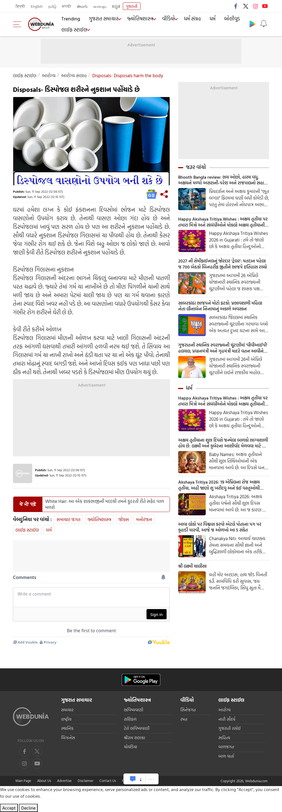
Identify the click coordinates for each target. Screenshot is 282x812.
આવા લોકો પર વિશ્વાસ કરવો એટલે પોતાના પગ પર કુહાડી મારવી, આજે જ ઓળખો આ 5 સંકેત (222, 538)
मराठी (66, 6)
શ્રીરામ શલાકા (134, 738)
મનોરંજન (144, 519)
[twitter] (37, 751)
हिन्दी (20, 6)
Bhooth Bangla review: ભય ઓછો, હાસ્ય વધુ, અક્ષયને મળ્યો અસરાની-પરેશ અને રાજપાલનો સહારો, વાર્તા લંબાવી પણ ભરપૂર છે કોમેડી (221, 180)
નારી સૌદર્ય (226, 719)
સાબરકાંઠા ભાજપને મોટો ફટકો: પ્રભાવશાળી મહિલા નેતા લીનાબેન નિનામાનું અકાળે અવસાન (223, 310)
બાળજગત (226, 747)
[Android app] (141, 680)
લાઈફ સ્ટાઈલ (72, 29)
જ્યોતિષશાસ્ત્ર (135, 19)
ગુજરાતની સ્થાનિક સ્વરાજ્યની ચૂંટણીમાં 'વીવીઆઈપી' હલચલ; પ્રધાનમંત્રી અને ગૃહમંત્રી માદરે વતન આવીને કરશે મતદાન (221, 353)
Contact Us (107, 780)
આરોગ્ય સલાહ (74, 75)
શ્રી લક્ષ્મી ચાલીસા (194, 578)
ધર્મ (206, 19)
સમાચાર (67, 710)
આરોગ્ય (49, 75)
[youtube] (24, 763)
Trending (70, 19)
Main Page (23, 780)
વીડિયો (163, 19)
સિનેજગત (188, 710)
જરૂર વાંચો (196, 167)
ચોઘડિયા (130, 747)
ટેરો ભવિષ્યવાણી (137, 728)
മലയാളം (99, 6)
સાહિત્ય (224, 738)
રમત (183, 719)
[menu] (18, 24)
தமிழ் (52, 6)
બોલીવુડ (224, 19)
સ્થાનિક (67, 728)
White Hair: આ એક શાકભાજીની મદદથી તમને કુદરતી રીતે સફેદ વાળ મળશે (104, 504)
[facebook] (24, 751)
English (37, 6)
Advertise (64, 780)
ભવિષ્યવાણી (133, 710)
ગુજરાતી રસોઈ (229, 728)
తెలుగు (82, 6)
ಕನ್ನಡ (116, 6)
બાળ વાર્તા (226, 756)
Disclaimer (85, 780)
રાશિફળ (130, 719)
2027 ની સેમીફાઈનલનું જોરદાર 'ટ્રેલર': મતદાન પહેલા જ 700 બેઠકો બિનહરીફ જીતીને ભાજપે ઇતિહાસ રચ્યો (221, 267)
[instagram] (37, 763)
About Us (44, 780)
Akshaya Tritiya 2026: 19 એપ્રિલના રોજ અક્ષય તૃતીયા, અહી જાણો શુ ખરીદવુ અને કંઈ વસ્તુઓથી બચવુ (220, 494)
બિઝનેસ (68, 738)
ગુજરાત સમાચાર (100, 19)
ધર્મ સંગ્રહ (188, 19)
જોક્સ (123, 519)
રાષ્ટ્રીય (66, 719)
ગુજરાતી (131, 6)
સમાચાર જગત (68, 519)
